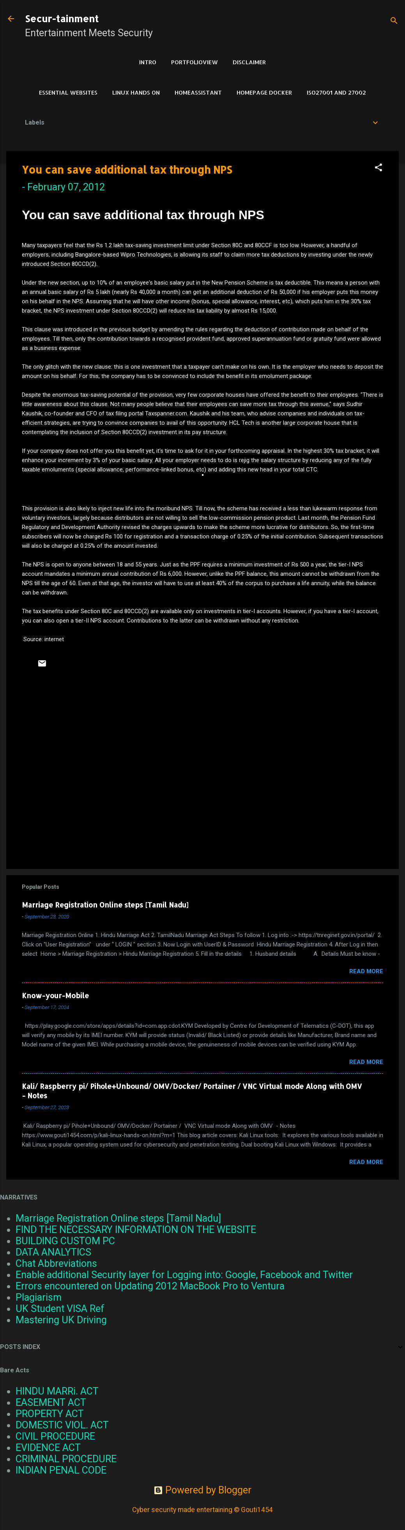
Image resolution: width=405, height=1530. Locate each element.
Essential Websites (68, 92)
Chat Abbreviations (56, 1263)
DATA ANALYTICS (53, 1252)
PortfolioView (194, 62)
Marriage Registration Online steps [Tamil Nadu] (105, 904)
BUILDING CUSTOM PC (65, 1241)
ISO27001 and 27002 (336, 92)
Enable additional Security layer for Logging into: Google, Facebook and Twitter (184, 1274)
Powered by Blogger (202, 1490)
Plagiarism (39, 1297)
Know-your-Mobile (55, 995)
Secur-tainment (62, 18)
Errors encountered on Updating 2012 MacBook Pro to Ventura (150, 1286)
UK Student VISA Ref (60, 1308)
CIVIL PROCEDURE (55, 1436)
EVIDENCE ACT (48, 1447)
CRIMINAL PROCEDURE (66, 1459)
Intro (147, 62)
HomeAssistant (198, 92)
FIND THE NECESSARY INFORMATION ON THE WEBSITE (136, 1229)
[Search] (394, 21)
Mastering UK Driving (61, 1320)
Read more (366, 971)
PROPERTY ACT (50, 1413)
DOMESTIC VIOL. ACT (62, 1425)
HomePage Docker (264, 92)
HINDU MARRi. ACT (57, 1391)
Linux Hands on (136, 92)
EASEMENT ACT (51, 1402)
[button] (378, 168)
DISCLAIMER (249, 62)
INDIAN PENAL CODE (61, 1470)
